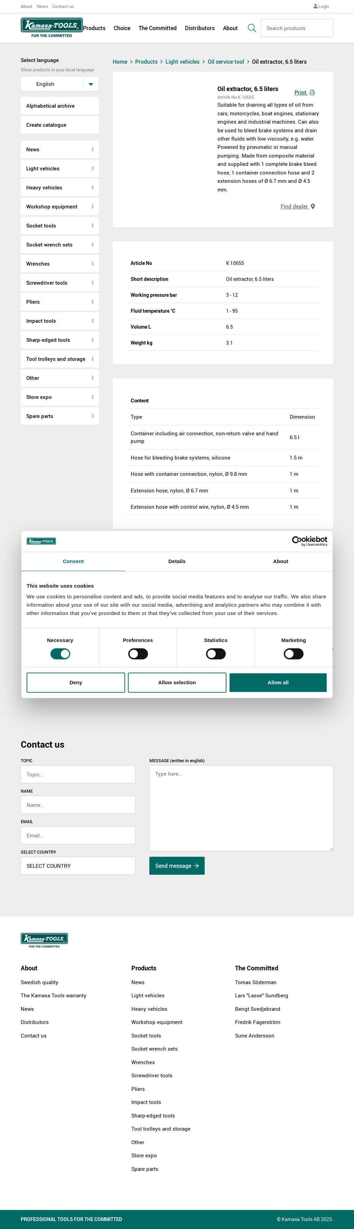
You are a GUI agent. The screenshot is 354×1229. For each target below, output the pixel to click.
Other (32, 377)
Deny (75, 682)
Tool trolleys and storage (55, 358)
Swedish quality (39, 982)
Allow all (278, 682)
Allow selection (177, 682)
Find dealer (298, 206)
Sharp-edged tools (48, 339)
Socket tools (41, 225)
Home (123, 61)
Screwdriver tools (46, 282)
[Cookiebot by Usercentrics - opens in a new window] (297, 541)
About (26, 6)
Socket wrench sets (49, 244)
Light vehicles (42, 168)
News (42, 6)
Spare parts (39, 415)
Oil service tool (230, 61)
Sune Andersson (254, 1035)
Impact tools (41, 320)
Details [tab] (177, 561)
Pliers (33, 301)
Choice (122, 28)
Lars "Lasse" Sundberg (261, 995)
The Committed (158, 28)
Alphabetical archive (50, 105)
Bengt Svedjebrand (257, 1008)
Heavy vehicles (44, 187)
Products (94, 28)
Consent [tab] (73, 561)
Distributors (200, 28)
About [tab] (280, 561)
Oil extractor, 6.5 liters (279, 61)
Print (305, 92)
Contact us (63, 6)
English (39, 83)
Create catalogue (46, 124)
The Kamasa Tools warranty (53, 995)
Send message (177, 866)
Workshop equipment (51, 206)
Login (321, 6)
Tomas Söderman (256, 982)
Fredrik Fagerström (257, 1021)
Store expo (39, 396)
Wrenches (38, 263)
